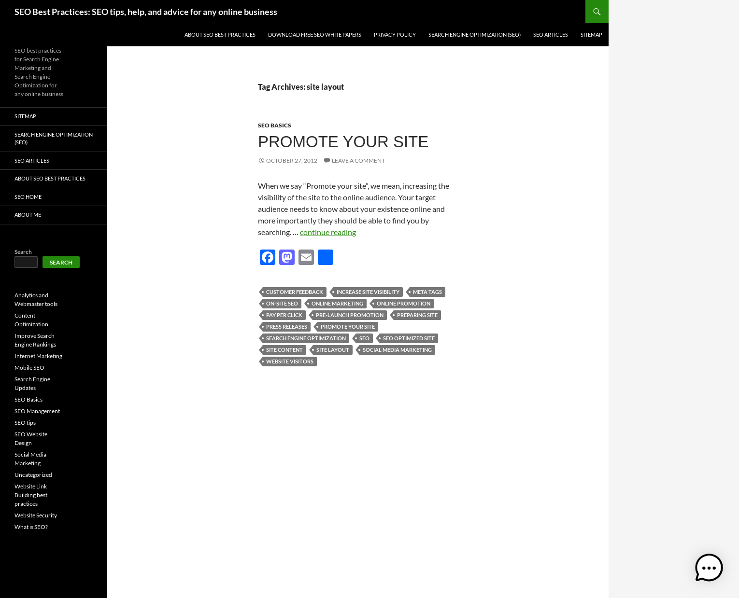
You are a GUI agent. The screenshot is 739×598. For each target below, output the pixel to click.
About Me (27, 214)
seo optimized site (409, 338)
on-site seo (282, 303)
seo (364, 338)
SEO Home (28, 197)
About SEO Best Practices (220, 34)
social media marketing (397, 350)
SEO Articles (550, 34)
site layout (332, 350)
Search (23, 251)
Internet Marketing (38, 356)
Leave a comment (358, 160)
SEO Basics (274, 125)
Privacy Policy (395, 34)
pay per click (284, 315)
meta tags (427, 292)
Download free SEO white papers (314, 34)
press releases (286, 326)
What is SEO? (31, 526)
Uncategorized (33, 474)
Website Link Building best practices (30, 495)
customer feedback (294, 292)
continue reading (328, 231)
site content (284, 350)
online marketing (337, 303)
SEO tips (25, 422)
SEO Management (37, 411)
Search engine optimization (306, 338)
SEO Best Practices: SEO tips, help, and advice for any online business (145, 11)
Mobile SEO (29, 367)
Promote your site (343, 142)
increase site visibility (368, 292)
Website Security (35, 515)
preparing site (417, 315)
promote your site (348, 326)
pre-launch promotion (350, 315)
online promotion (403, 303)
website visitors (289, 361)
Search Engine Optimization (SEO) (474, 34)
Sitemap (591, 34)
